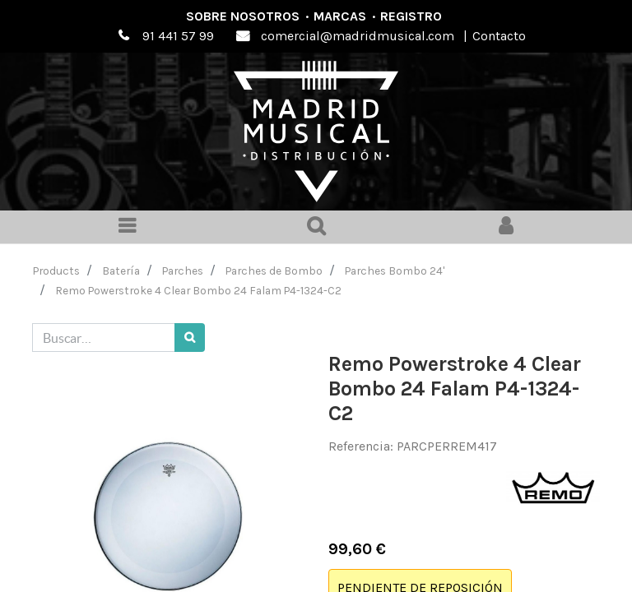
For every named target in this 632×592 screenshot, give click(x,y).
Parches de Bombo (274, 270)
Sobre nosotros (243, 16)
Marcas (340, 16)
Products (56, 270)
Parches (182, 270)
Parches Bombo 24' (394, 270)
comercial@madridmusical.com (357, 36)
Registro (411, 16)
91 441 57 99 (178, 36)
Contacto (499, 36)
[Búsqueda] (189, 337)
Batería (121, 270)
